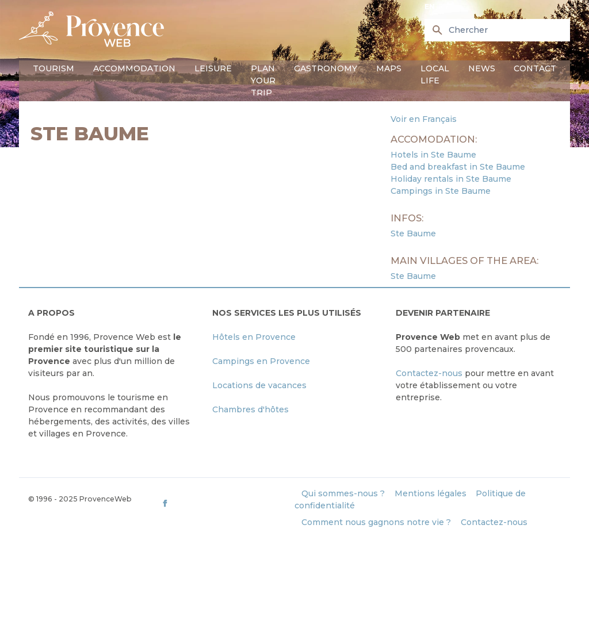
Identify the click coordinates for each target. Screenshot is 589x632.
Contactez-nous (429, 373)
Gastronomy (325, 68)
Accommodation (134, 68)
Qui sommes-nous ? (343, 493)
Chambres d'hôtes (250, 409)
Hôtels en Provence (254, 337)
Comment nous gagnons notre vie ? (376, 522)
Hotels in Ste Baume (433, 155)
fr (443, 6)
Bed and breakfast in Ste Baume (458, 167)
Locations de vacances (259, 385)
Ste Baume (413, 233)
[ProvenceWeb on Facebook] (226, 503)
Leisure (213, 68)
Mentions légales (430, 493)
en (429, 6)
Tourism (53, 68)
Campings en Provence (261, 361)
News (481, 68)
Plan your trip (263, 80)
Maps (388, 68)
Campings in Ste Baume (441, 191)
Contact (535, 68)
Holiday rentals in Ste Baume (451, 179)
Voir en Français (424, 119)
